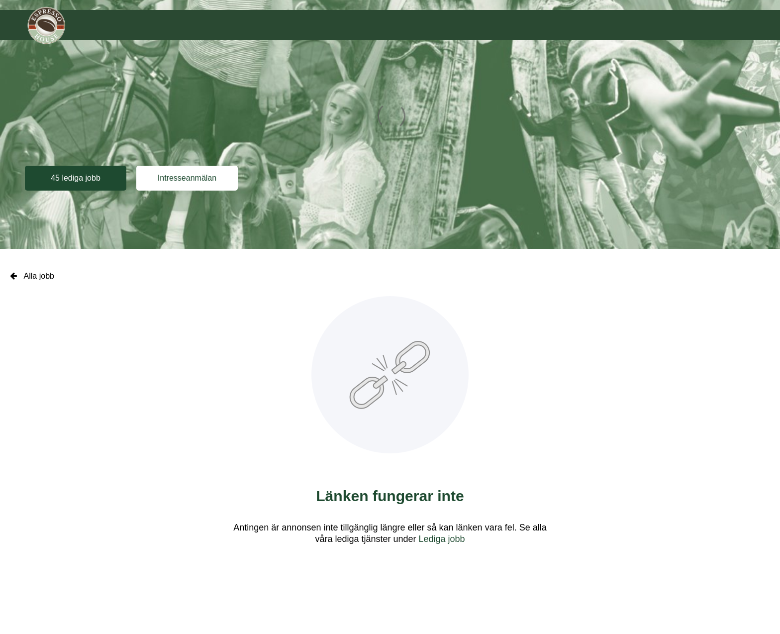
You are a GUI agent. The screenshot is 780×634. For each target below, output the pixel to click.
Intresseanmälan (187, 178)
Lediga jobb (442, 539)
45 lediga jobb (75, 178)
